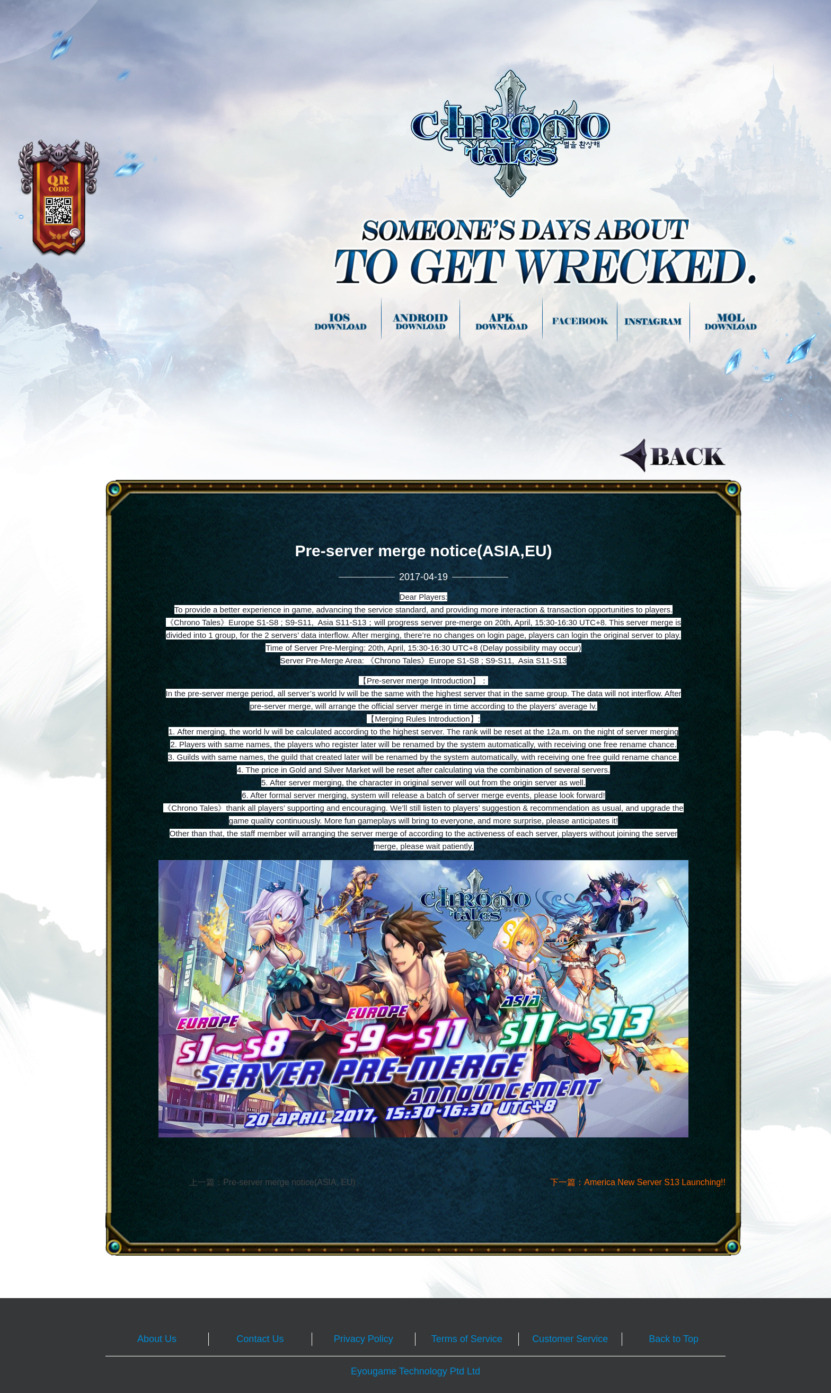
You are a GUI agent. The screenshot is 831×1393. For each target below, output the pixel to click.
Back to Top (674, 1339)
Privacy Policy (363, 1339)
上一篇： (272, 1182)
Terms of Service (466, 1339)
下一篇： (638, 1182)
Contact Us (260, 1339)
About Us (156, 1339)
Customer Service (570, 1339)
